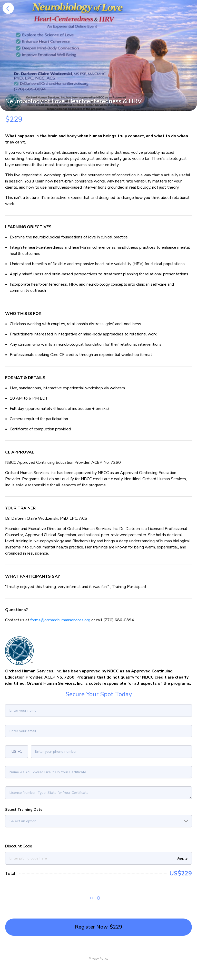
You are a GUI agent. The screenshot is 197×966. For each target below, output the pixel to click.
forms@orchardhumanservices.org (60, 620)
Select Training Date (23, 809)
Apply (182, 858)
